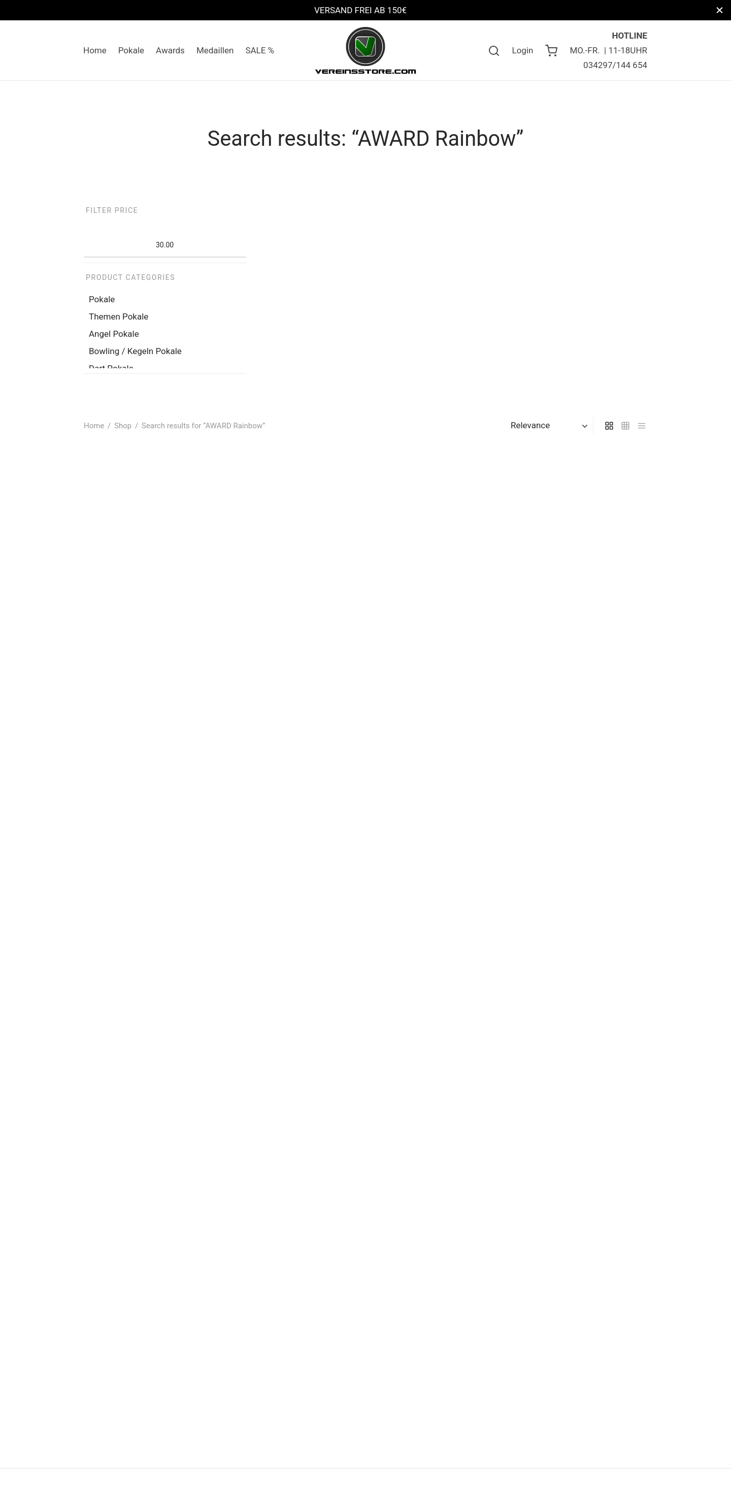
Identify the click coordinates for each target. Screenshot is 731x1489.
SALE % (259, 50)
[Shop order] (550, 425)
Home (95, 50)
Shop (122, 425)
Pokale (131, 50)
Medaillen (215, 50)
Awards (170, 50)
